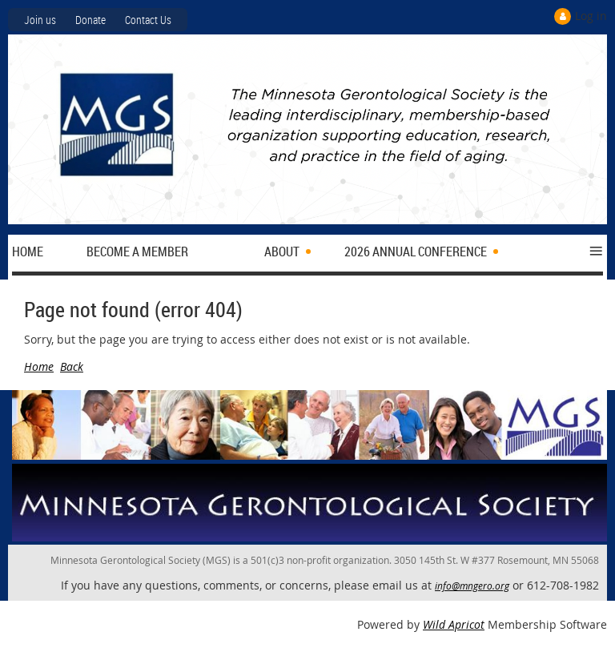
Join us (40, 19)
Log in (591, 15)
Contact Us (148, 19)
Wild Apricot (453, 624)
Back (71, 366)
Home (39, 366)
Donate (90, 19)
